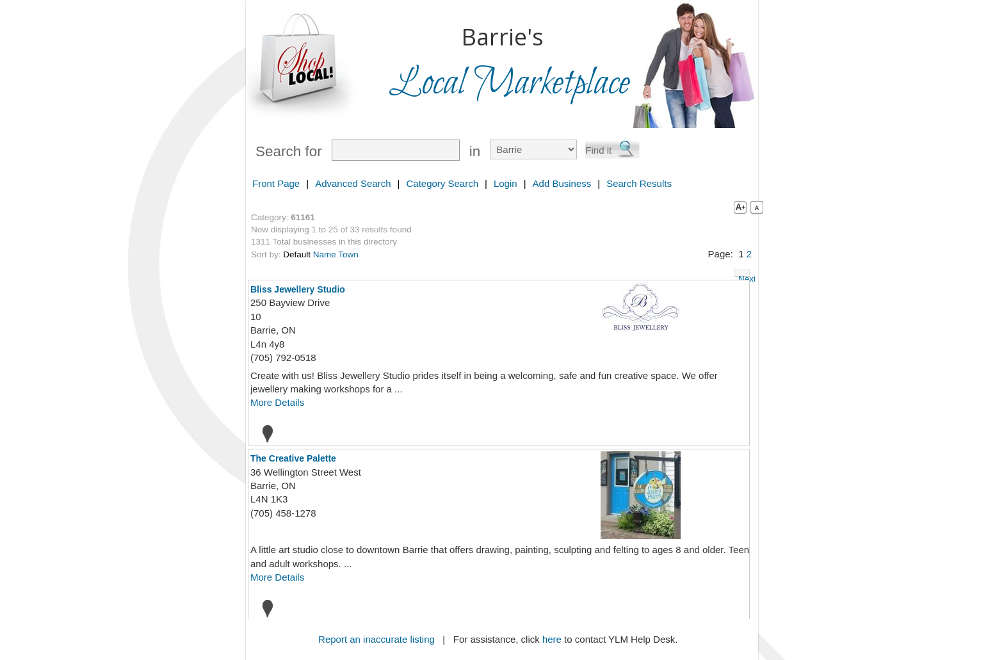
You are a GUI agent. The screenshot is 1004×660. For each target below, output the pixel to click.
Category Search (442, 183)
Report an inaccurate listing (376, 639)
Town (348, 254)
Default (297, 254)
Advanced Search (353, 183)
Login (505, 183)
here (552, 639)
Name (324, 254)
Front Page (276, 183)
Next (744, 275)
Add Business (562, 183)
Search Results (639, 183)
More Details (277, 402)
